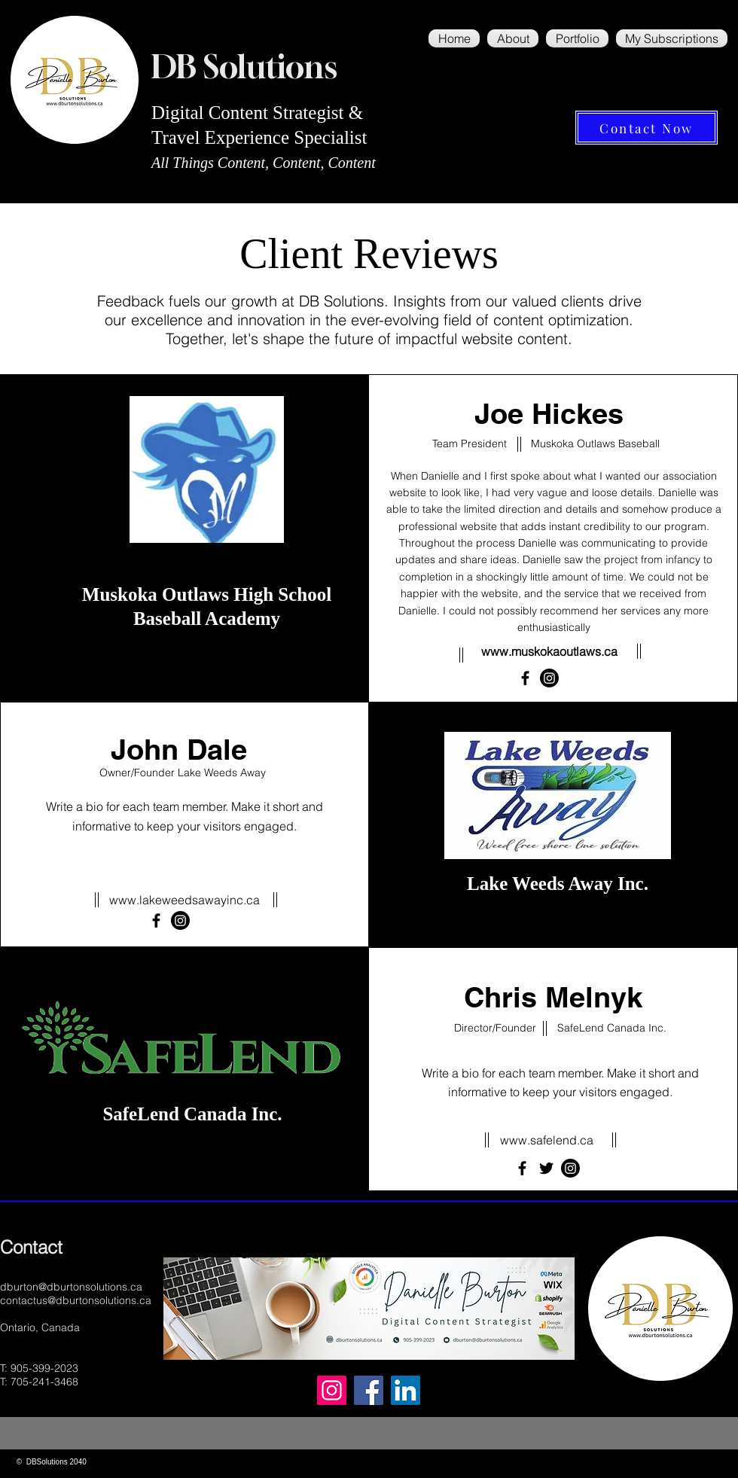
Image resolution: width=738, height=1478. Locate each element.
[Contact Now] (646, 128)
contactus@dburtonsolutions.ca (75, 1300)
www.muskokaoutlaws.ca (549, 651)
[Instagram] (331, 1390)
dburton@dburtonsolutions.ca (71, 1287)
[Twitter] (546, 1168)
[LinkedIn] (405, 1390)
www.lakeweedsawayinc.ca (184, 899)
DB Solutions (244, 66)
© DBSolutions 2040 (50, 1462)
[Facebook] (525, 678)
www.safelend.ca (546, 1139)
